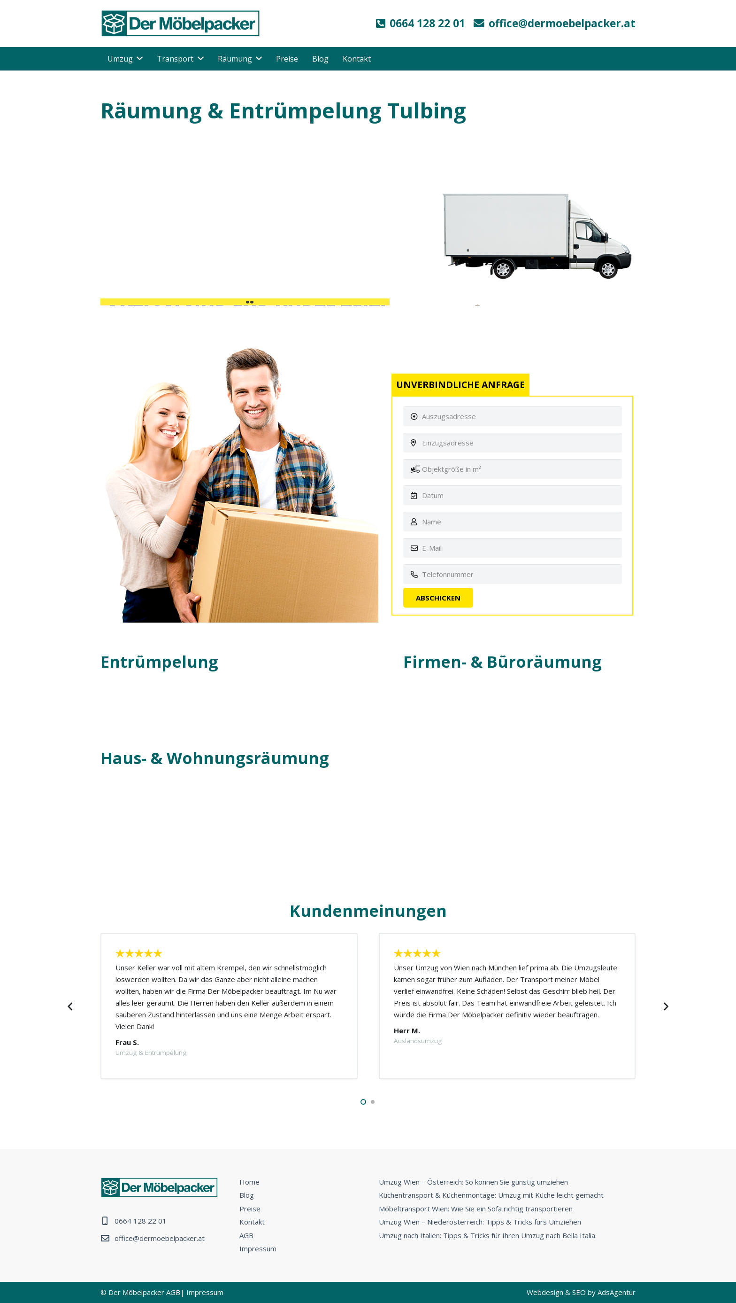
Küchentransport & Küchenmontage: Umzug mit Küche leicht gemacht (491, 1195)
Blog (246, 1195)
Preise (250, 1208)
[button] (363, 1102)
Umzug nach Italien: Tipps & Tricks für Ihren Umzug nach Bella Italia (487, 1235)
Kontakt (252, 1221)
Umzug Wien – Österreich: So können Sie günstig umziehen (473, 1181)
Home (249, 1181)
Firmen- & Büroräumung (502, 661)
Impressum (257, 1248)
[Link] (180, 23)
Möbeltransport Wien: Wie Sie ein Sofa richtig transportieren (476, 1208)
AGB (246, 1235)
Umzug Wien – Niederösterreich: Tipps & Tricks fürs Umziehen (480, 1221)
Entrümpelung (159, 661)
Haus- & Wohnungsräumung (214, 758)
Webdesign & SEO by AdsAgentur (581, 1292)
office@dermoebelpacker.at (160, 1238)
